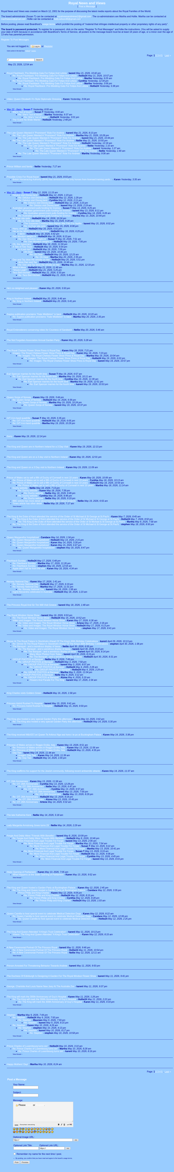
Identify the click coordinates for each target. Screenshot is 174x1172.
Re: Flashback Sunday (24, 563)
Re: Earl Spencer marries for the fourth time (35, 376)
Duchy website (20, 488)
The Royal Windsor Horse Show (23, 615)
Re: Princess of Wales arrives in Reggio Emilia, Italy (39, 747)
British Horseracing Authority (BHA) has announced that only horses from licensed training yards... (62, 179)
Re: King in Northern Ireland (27, 301)
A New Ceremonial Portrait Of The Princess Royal (32, 947)
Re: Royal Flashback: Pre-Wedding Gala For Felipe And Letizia (45, 75)
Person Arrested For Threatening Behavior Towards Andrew (37, 965)
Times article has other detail (27, 503)
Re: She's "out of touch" (30, 114)
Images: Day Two (27, 755)
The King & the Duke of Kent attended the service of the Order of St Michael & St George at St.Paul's (58, 516)
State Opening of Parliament (21, 872)
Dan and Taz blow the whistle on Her (31, 259)
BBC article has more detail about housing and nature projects (44, 501)
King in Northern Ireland (19, 298)
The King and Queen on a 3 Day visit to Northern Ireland (35, 467)
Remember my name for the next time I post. (38, 1158)
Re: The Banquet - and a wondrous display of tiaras (44, 649)
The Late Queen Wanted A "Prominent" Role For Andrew (35, 133)
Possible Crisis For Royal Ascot (23, 177)
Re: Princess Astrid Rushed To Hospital (32, 706)
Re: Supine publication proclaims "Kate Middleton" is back (42, 317)
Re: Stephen (19, 1017)
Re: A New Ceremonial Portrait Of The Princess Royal (40, 950)
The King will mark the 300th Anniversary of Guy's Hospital (37, 996)
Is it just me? (24, 249)
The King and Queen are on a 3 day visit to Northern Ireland (37, 457)
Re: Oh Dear (36, 254)
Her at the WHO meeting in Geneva (31, 231)
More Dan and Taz (27, 262)
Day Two (17, 753)
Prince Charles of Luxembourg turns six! (27, 1046)
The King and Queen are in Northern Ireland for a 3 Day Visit (37, 446)
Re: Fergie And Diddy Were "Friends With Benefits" (38, 838)
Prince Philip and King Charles (33, 893)
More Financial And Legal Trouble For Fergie (41, 841)
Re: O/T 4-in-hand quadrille (26, 420)
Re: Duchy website (27, 490)
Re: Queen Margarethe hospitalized (31, 540)
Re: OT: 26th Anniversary (25, 784)
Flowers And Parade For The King (47, 680)
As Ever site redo (21, 218)
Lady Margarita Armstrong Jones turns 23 (28, 825)
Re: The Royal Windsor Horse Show (31, 618)
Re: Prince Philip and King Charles (41, 895)
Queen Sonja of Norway (19, 397)
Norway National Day (17, 581)
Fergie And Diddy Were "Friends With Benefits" (31, 835)
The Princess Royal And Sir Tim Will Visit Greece (32, 605)
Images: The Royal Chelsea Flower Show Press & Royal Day (44, 353)
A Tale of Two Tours (22, 247)
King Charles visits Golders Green (24, 693)
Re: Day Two (24, 758)
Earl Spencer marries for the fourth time (27, 374)
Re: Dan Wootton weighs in (32, 239)
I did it (21, 234)
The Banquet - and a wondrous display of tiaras (37, 646)
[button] (66, 1129)
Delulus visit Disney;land (25, 195)
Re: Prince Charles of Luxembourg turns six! (35, 1048)
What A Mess (19, 267)
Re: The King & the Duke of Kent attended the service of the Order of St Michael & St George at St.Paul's (66, 519)
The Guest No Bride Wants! (26, 120)
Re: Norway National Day (25, 584)
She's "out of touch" (22, 112)
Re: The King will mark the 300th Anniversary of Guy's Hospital (45, 999)
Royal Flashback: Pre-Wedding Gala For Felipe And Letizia (37, 73)
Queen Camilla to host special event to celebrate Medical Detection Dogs (44, 913)
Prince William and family (19, 166)
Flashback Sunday (16, 561)
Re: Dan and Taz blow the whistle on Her (39, 265)
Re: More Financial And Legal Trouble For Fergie (49, 843)
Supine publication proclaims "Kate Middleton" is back (34, 314)
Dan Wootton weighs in (24, 236)
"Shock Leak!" (20, 270)
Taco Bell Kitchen (21, 272)
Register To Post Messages (15, 39)
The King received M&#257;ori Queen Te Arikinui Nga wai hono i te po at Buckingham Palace (54, 734)
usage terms (48, 24)
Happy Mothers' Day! (17, 1064)
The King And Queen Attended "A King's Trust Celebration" (36, 932)
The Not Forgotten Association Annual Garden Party (33, 340)
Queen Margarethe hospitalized (23, 537)
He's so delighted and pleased (22, 288)
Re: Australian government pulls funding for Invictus (44, 210)
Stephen (11, 1015)
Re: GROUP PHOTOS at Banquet (35, 662)
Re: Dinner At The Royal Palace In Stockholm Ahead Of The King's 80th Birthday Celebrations (60, 644)
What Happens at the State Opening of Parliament (38, 874)
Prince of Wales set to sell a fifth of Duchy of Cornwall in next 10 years (42, 477)
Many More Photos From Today (46, 654)
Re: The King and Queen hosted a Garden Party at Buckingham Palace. (49, 890)
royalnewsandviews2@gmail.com (74, 16)
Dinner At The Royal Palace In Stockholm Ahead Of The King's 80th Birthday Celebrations (52, 641)
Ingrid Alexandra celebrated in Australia (32, 592)
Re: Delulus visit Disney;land (32, 197)
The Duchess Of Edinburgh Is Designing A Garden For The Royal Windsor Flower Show (51, 976)
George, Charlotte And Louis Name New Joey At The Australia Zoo (40, 986)
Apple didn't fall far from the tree (29, 568)
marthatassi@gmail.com (13, 19)
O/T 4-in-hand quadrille (18, 418)
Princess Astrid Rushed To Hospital (24, 703)
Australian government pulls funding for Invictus (37, 208)
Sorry (9, 436)
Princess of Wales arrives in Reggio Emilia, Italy (31, 745)
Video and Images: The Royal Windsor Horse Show (39, 620)
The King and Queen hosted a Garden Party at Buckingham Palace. (41, 887)
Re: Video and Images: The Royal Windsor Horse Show (46, 623)
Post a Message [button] (87, 6)
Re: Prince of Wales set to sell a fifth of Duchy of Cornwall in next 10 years (50, 480)
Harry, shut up (20, 228)
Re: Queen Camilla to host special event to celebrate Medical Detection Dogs (52, 916)
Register (40, 1105)
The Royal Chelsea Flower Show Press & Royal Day (33, 350)
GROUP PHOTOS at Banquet (28, 659)
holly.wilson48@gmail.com (67, 19)
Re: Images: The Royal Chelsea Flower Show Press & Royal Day (51, 355)
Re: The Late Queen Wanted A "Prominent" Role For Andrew (43, 135)
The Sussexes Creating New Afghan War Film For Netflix (53, 223)
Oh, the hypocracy (22, 244)
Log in (35, 46)
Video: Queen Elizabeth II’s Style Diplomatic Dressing (34, 99)
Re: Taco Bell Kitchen (29, 275)
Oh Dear (28, 252)
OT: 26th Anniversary (17, 781)
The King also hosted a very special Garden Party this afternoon (39, 719)
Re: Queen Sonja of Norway (27, 400)
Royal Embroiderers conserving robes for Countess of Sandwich (39, 330)
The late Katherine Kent (19, 815)
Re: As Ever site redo (29, 221)
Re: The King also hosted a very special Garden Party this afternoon (47, 721)
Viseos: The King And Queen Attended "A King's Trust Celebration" (46, 934)
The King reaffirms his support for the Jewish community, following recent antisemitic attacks (53, 771)
